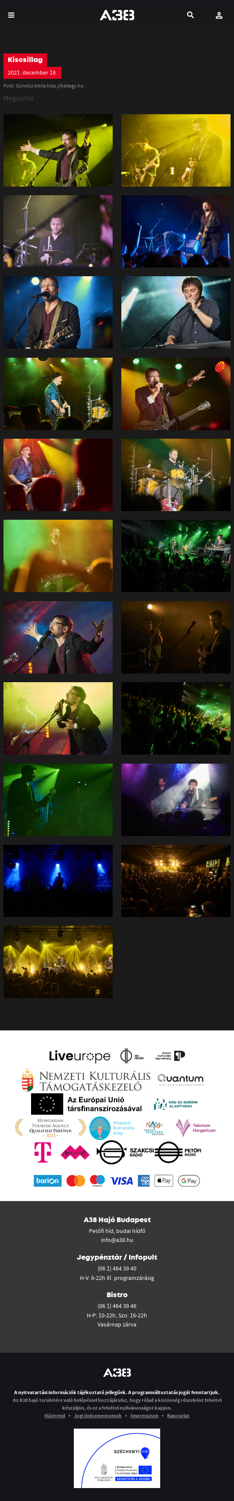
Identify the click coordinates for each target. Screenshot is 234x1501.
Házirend (54, 1415)
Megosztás (18, 98)
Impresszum (144, 1415)
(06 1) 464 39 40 (117, 1268)
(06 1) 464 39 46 (117, 1306)
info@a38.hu (117, 1240)
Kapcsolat (178, 1415)
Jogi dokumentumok (98, 1415)
